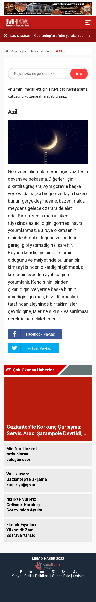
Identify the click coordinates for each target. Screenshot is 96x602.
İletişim (79, 576)
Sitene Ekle (61, 576)
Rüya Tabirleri (41, 51)
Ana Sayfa (15, 51)
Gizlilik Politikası (36, 576)
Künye (17, 576)
